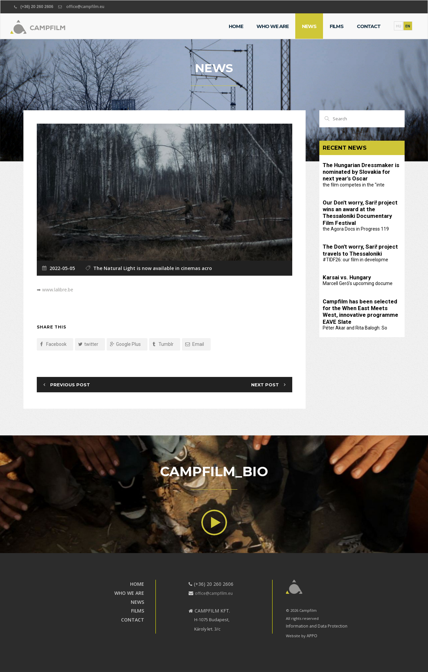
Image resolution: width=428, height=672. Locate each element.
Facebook (53, 344)
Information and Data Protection (316, 626)
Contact (369, 26)
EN (407, 26)
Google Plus (125, 344)
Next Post (265, 384)
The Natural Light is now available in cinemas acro (152, 268)
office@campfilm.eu (85, 6)
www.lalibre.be (57, 289)
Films (336, 26)
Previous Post (70, 384)
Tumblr (163, 344)
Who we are (272, 26)
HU (398, 26)
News (309, 26)
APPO (312, 636)
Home (236, 26)
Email (194, 344)
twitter (88, 344)
